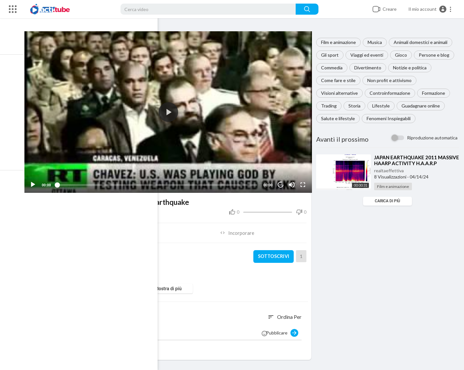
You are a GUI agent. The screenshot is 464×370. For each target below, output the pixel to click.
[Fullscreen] (304, 181)
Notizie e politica (412, 67)
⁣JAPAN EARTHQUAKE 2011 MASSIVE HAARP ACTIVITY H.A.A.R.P (407, 163)
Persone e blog (436, 55)
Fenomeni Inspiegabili (391, 118)
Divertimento (369, 67)
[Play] (39, 181)
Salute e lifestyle (340, 118)
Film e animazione (340, 42)
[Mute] (293, 181)
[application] (172, 110)
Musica (377, 42)
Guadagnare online (422, 105)
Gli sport (332, 55)
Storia (356, 105)
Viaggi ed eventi (368, 55)
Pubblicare (284, 330)
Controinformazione (392, 93)
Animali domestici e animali (422, 42)
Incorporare (240, 230)
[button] (430, 9)
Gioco (403, 55)
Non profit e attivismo (391, 80)
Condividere (104, 230)
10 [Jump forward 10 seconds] (281, 181)
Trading (331, 105)
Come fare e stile (340, 80)
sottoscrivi (274, 254)
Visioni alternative (341, 93)
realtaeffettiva (391, 170)
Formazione (435, 93)
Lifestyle (383, 105)
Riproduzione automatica (432, 137)
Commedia (333, 67)
